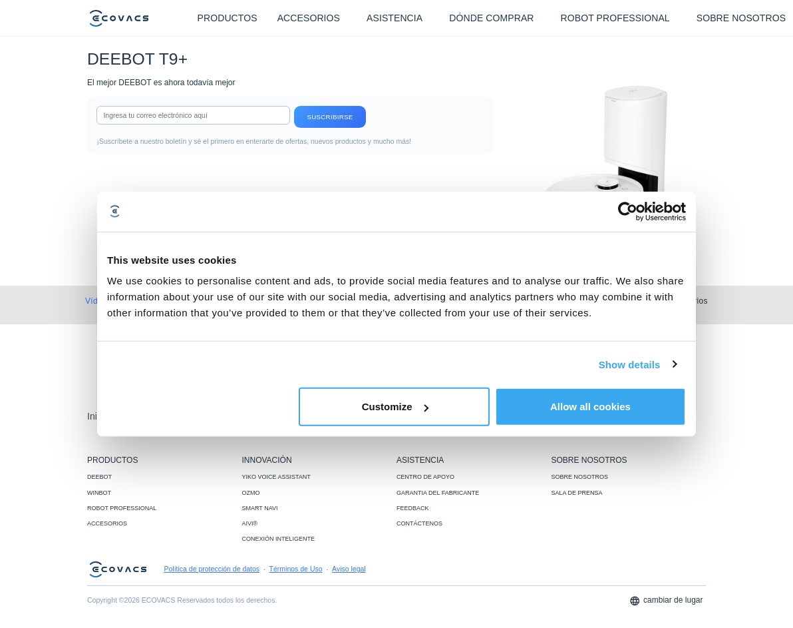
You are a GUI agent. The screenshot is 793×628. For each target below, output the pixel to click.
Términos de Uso (296, 569)
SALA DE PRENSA (577, 492)
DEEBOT (99, 476)
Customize (395, 406)
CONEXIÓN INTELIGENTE (278, 538)
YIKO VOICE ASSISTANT (276, 476)
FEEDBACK (413, 508)
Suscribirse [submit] (330, 117)
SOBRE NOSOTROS (580, 476)
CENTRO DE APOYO (425, 476)
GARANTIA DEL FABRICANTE (438, 492)
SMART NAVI (260, 508)
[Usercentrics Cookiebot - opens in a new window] (627, 211)
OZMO (251, 492)
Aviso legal (349, 569)
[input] (193, 115)
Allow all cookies (590, 406)
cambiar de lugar (666, 601)
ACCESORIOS (107, 523)
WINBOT (99, 492)
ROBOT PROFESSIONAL (121, 508)
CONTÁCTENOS (419, 523)
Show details (630, 364)
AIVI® (250, 523)
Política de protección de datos (212, 569)
